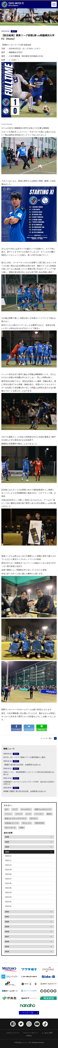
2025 (7, 842)
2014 (7, 951)
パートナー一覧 (27, 1013)
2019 (7, 927)
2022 (7, 912)
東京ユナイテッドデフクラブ (15, 818)
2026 (7, 837)
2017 (7, 937)
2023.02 (8, 902)
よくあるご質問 (47, 1033)
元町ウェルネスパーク (43, 809)
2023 (7, 852)
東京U (49, 814)
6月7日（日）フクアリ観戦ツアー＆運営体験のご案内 (24, 757)
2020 (7, 922)
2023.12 (8, 856)
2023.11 (8, 860)
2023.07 (8, 879)
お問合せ (29, 1035)
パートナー (39, 814)
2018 (7, 932)
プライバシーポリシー (30, 1033)
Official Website (12, 4)
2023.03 (8, 897)
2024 (7, 847)
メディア (19, 814)
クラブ (14, 809)
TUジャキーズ (10, 828)
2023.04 (8, 892)
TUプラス (33, 818)
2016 (7, 942)
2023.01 (8, 906)
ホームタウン (26, 809)
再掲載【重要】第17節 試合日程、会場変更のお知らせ (24, 791)
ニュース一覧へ (46, 738)
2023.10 (8, 865)
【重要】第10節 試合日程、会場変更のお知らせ (22, 765)
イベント (8, 814)
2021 (7, 917)
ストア (28, 814)
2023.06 (8, 883)
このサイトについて (12, 1033)
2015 (7, 947)
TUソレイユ (26, 823)
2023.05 (8, 888)
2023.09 (8, 870)
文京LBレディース (11, 823)
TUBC (21, 828)
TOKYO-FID (39, 823)
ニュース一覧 (12, 10)
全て (6, 809)
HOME (3, 10)
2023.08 (8, 874)
